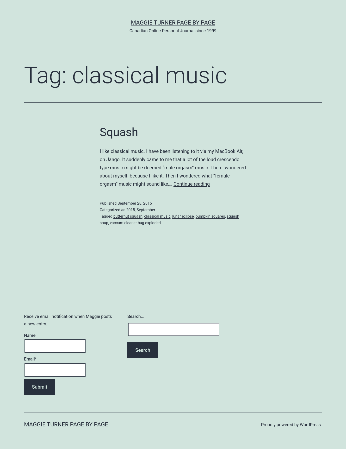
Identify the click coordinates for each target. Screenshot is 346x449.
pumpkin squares (210, 216)
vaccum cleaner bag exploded (135, 223)
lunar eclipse (183, 216)
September (146, 210)
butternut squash (127, 216)
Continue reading (191, 184)
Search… (135, 316)
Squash (119, 132)
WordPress (310, 424)
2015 (130, 210)
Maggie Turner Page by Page (173, 22)
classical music (157, 216)
